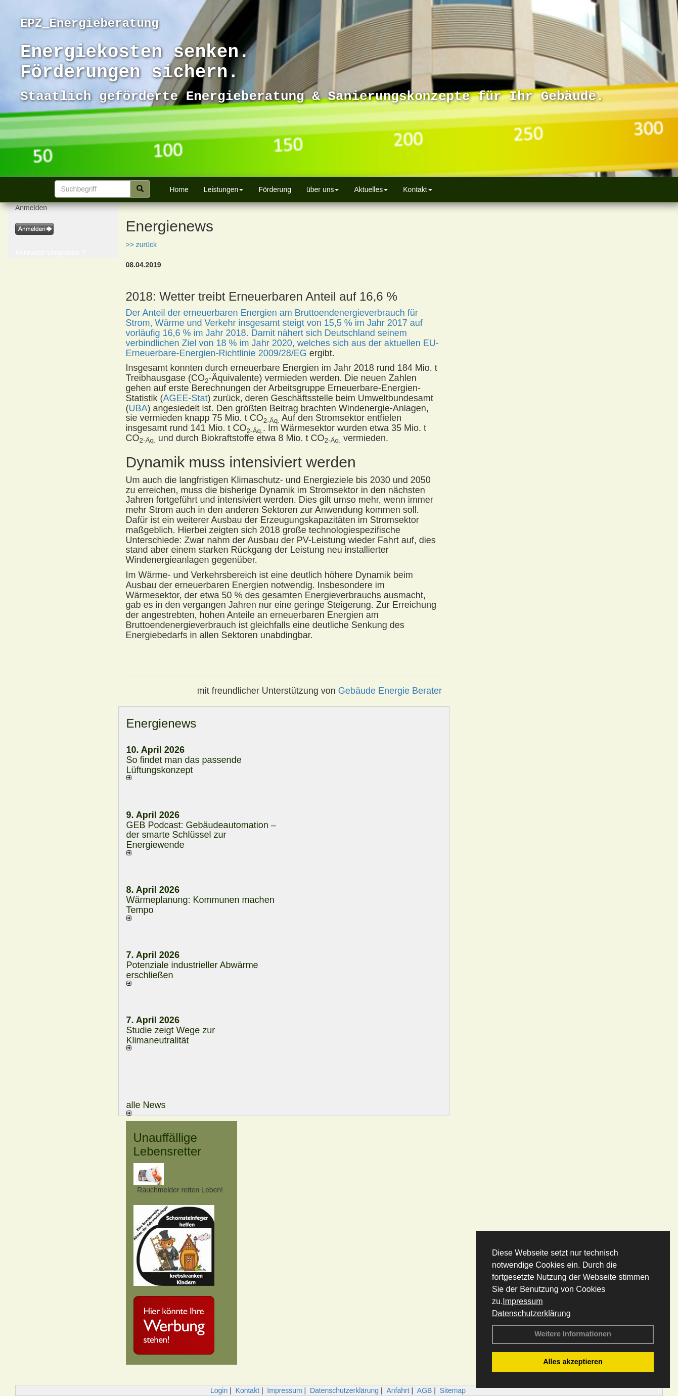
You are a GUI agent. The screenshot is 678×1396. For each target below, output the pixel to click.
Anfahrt (397, 1390)
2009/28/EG (282, 353)
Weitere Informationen (572, 1334)
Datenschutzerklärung (531, 1313)
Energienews (161, 723)
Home (179, 189)
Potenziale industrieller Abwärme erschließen (192, 970)
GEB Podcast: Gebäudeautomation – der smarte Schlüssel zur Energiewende (201, 835)
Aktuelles (371, 189)
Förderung (274, 189)
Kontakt (417, 189)
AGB (424, 1390)
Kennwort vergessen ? (50, 253)
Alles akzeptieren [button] (573, 1362)
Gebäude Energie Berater (390, 691)
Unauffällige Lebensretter (167, 1144)
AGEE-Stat (185, 398)
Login (219, 1390)
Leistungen (224, 189)
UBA (138, 408)
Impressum (523, 1301)
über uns (322, 189)
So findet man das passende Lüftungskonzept (184, 765)
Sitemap (453, 1390)
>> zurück (141, 244)
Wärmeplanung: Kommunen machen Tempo (200, 905)
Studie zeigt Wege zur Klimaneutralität (170, 1035)
